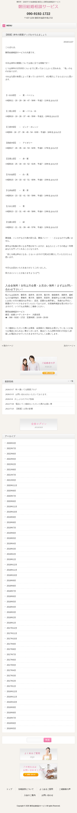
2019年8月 (11, 522)
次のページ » (69, 346)
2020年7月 (11, 496)
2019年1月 (11, 559)
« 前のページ (7, 346)
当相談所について (26, 789)
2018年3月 (11, 612)
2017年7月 (11, 654)
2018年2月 (11, 617)
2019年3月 (11, 549)
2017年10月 (12, 639)
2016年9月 (11, 707)
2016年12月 (12, 691)
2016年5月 (11, 728)
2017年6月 (11, 660)
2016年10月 (12, 702)
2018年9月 (11, 580)
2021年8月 (11, 469)
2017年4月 (11, 670)
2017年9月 (11, 644)
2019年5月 (11, 538)
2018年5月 (11, 602)
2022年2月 (11, 464)
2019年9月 (11, 517)
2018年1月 (11, 623)
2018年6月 (11, 596)
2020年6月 (11, 501)
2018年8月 (11, 586)
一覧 (71, 381)
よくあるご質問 (46, 789)
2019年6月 (11, 533)
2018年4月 (11, 607)
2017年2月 (11, 681)
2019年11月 (12, 506)
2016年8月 (11, 712)
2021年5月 (11, 480)
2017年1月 (11, 686)
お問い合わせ (47, 795)
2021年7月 (11, 475)
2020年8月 (11, 491)
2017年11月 (12, 633)
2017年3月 (11, 676)
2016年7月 (11, 718)
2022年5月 (11, 459)
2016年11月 (12, 697)
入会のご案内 (30, 795)
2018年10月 (12, 575)
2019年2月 (11, 554)
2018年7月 (11, 591)
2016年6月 (11, 723)
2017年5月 (11, 665)
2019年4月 (11, 543)
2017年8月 (11, 649)
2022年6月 (11, 454)
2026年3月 (11, 443)
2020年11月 (12, 485)
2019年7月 (11, 528)
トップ (9, 789)
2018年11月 (12, 570)
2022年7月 (11, 448)
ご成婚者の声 (65, 789)
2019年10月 (12, 512)
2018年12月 (12, 565)
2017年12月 (12, 628)
